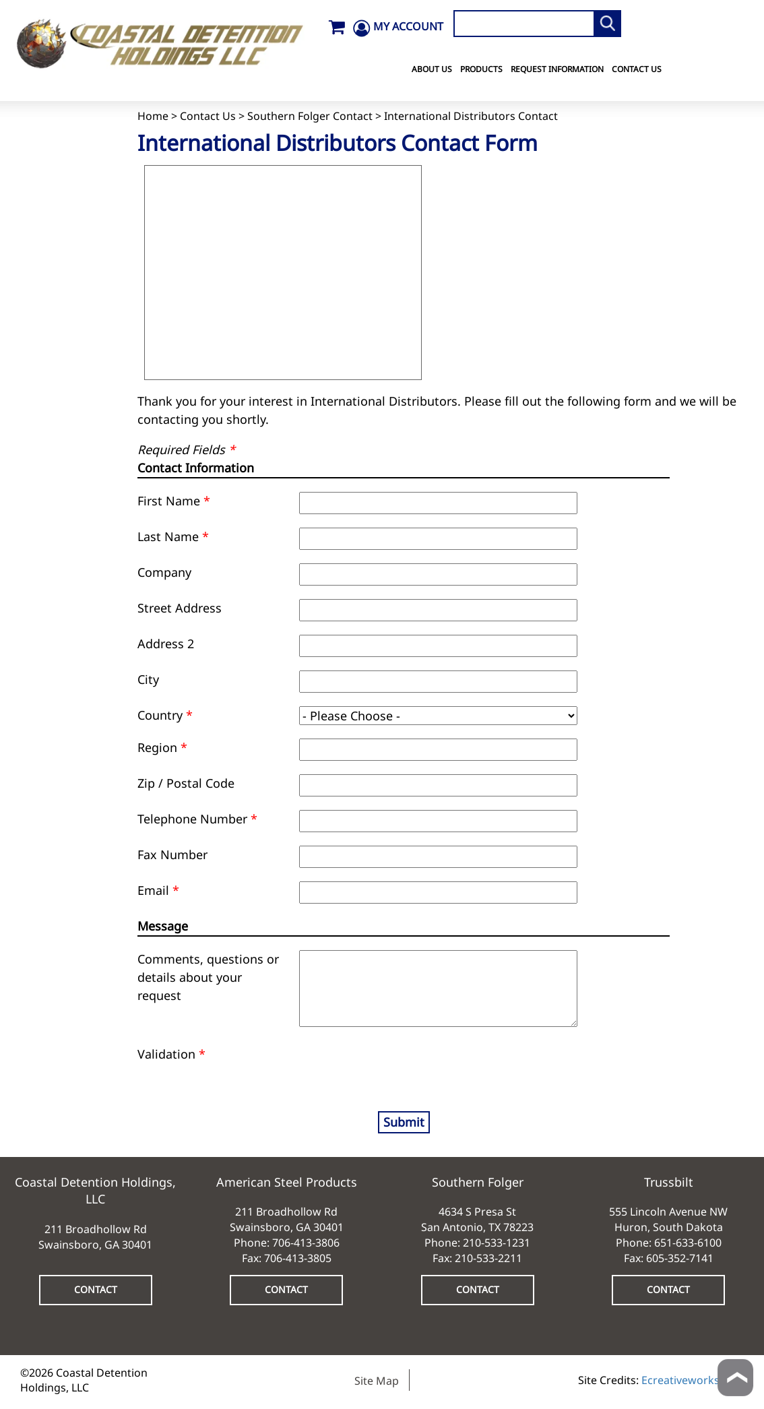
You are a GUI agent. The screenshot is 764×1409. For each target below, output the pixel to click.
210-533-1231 (496, 1242)
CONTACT (95, 1289)
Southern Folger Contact (310, 115)
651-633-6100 (688, 1242)
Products (481, 69)
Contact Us (637, 69)
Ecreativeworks (680, 1380)
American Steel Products (286, 1182)
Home (152, 115)
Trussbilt (668, 1182)
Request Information (557, 69)
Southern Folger (477, 1182)
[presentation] (378, 1065)
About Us (432, 69)
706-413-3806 (306, 1242)
